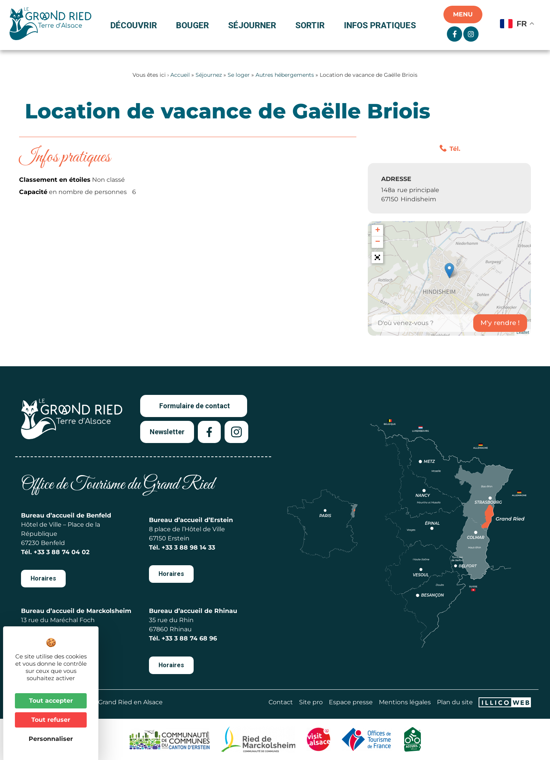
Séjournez (209, 74)
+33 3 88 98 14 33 (188, 547)
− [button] (377, 242)
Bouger (194, 25)
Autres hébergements (285, 74)
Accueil (180, 74)
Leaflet (522, 332)
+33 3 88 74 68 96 (189, 638)
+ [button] (377, 230)
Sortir (311, 25)
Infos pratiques (380, 25)
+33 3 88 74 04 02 (61, 552)
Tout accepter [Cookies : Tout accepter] (51, 700)
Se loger (239, 74)
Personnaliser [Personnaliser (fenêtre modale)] (51, 738)
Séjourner (254, 25)
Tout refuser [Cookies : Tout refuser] (50, 719)
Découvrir (135, 25)
